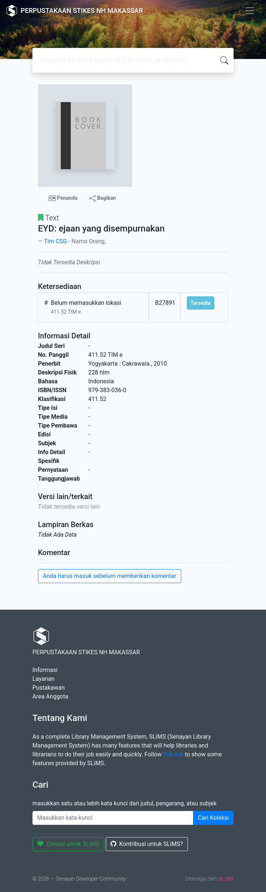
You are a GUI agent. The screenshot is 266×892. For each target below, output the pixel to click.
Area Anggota (50, 696)
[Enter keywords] (112, 818)
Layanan (43, 678)
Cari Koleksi (213, 817)
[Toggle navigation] (249, 10)
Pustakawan (48, 687)
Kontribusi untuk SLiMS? (147, 843)
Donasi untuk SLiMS (68, 843)
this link (173, 754)
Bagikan (102, 198)
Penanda (63, 198)
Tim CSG (55, 241)
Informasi (44, 669)
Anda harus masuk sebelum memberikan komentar (109, 575)
